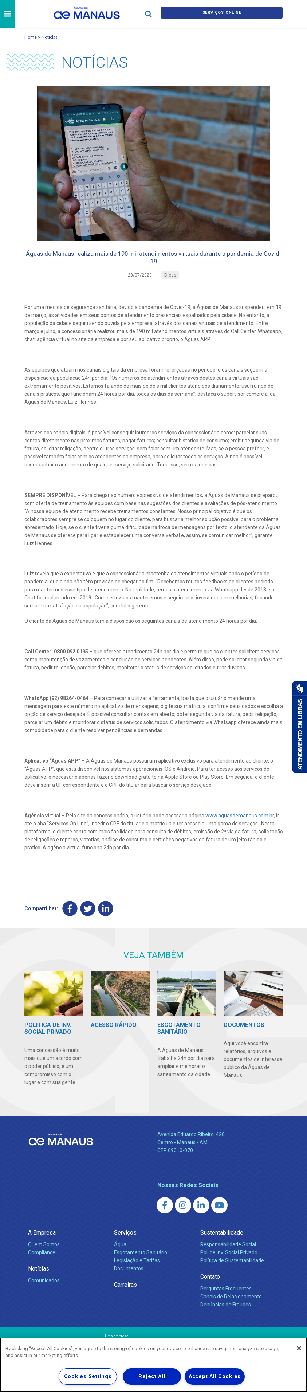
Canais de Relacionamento (231, 1307)
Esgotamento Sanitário (140, 1263)
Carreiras (125, 1294)
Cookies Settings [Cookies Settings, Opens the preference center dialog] (88, 1376)
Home (30, 37)
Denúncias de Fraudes (225, 1315)
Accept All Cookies (215, 1376)
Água (120, 1255)
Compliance (41, 1263)
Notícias (50, 37)
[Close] (299, 1348)
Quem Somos (44, 1255)
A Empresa (42, 1242)
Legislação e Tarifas (137, 1271)
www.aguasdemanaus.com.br (239, 824)
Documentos (128, 1279)
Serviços (125, 1242)
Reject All (151, 1376)
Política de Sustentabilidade (232, 1271)
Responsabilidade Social (228, 1255)
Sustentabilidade (221, 1242)
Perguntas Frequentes (226, 1299)
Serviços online (221, 14)
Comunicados (44, 1291)
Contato (210, 1286)
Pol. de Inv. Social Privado (228, 1263)
